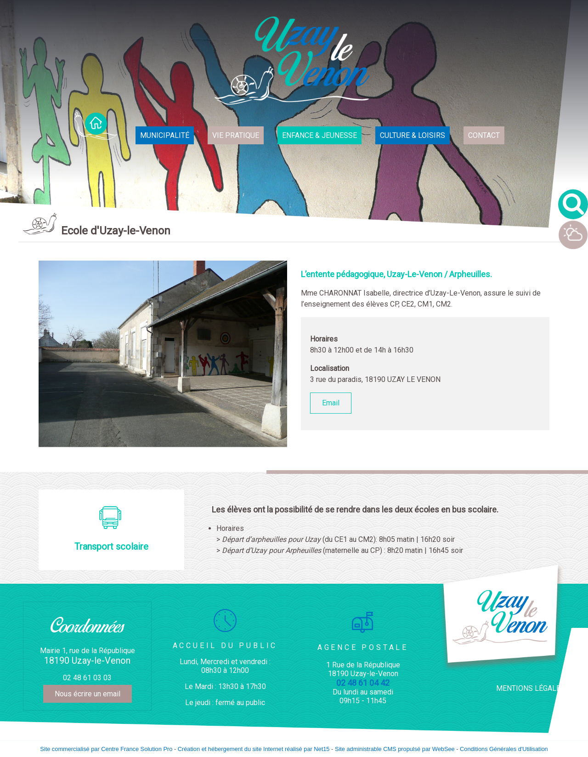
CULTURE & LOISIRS (412, 135)
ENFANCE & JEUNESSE (319, 135)
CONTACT (484, 135)
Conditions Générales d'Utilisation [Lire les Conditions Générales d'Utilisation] (504, 749)
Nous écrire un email (87, 693)
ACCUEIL (96, 126)
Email (330, 402)
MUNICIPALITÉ (164, 135)
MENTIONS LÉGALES (530, 688)
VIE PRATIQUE (235, 135)
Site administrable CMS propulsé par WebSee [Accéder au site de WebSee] (395, 749)
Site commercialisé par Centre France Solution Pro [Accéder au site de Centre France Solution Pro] (106, 749)
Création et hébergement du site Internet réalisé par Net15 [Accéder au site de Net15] (254, 749)
